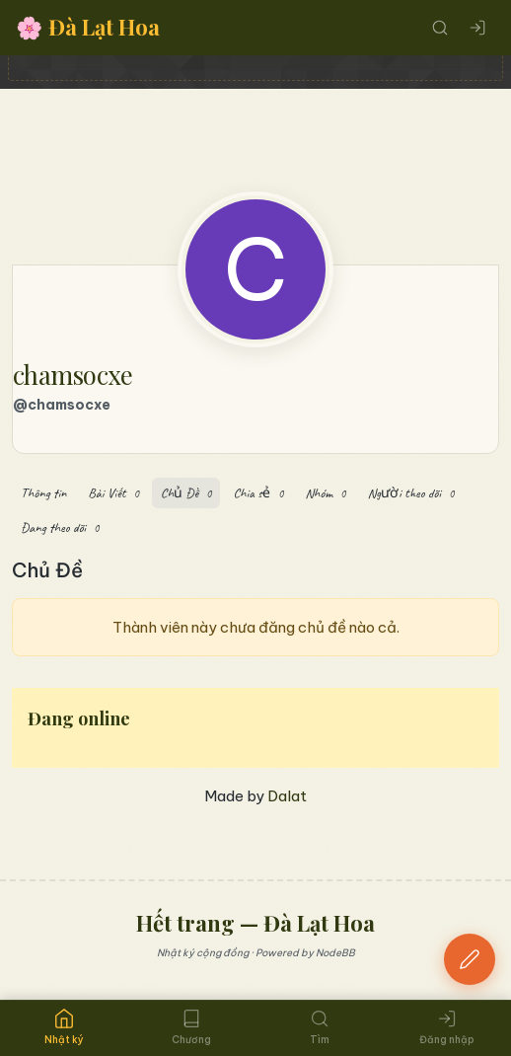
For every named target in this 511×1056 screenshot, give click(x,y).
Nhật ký (64, 1027)
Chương (191, 1027)
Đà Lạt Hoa (88, 27)
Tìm (319, 1027)
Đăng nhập (446, 1027)
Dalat (287, 796)
